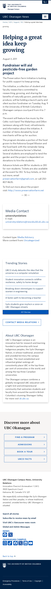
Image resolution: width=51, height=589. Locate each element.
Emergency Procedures (11, 581)
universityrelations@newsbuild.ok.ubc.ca (26, 222)
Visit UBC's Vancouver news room (19, 522)
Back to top (9, 556)
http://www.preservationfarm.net (26, 190)
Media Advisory (25, 237)
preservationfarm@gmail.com (18, 179)
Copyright (37, 581)
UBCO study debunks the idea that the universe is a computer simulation (24, 271)
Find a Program (25, 437)
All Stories (25, 312)
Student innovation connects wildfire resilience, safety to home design (23, 281)
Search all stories (11, 514)
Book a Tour (25, 452)
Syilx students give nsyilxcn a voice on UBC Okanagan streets (24, 305)
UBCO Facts (25, 459)
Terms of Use (27, 581)
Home (5, 22)
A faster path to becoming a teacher (23, 298)
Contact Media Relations (21, 322)
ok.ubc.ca (24, 398)
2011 (10, 22)
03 (22, 22)
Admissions (25, 444)
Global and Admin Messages (16, 527)
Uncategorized (31, 240)
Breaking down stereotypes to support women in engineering (24, 290)
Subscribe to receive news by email (19, 518)
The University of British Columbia (19, 5)
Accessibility (7, 584)
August (16, 22)
